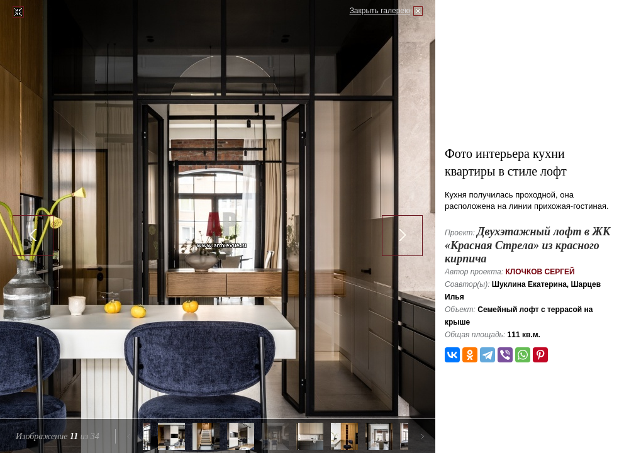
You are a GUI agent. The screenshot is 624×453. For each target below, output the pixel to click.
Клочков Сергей (539, 271)
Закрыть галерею (380, 10)
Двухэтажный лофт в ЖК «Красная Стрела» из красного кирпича (527, 245)
